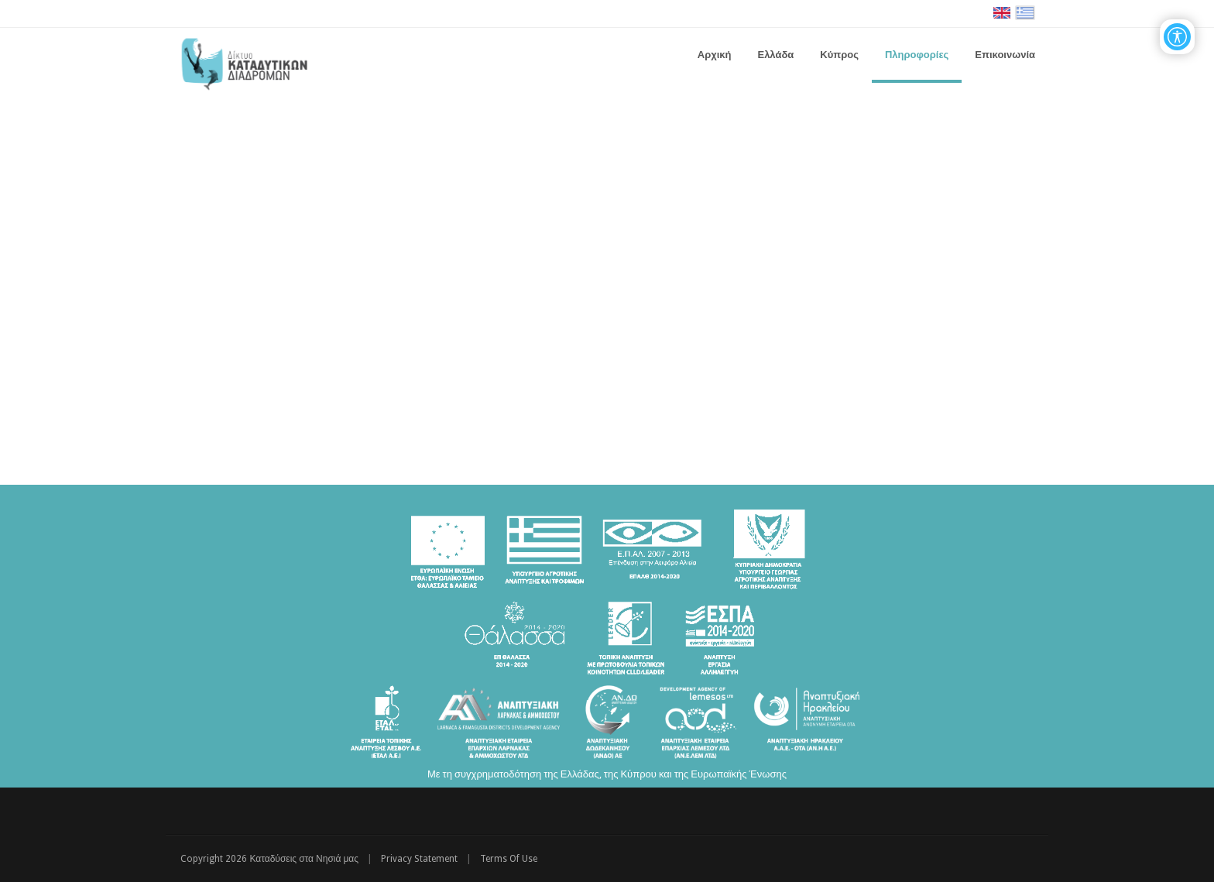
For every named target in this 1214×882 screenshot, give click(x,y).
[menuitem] (775, 55)
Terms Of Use (508, 858)
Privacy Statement (419, 858)
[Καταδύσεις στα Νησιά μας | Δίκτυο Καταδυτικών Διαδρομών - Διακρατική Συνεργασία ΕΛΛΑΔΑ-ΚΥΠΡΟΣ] (244, 61)
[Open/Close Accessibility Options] (1177, 36)
